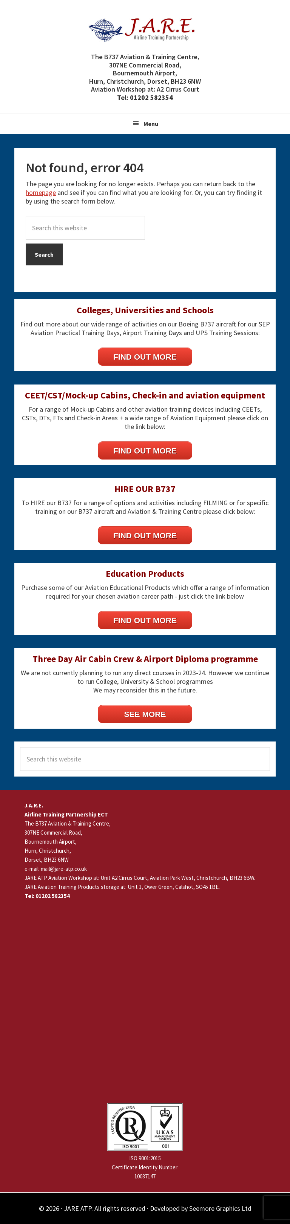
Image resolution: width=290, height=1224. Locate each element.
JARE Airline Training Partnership (145, 30)
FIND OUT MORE (145, 356)
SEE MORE (145, 714)
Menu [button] (150, 123)
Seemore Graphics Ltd (220, 1208)
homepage (41, 192)
